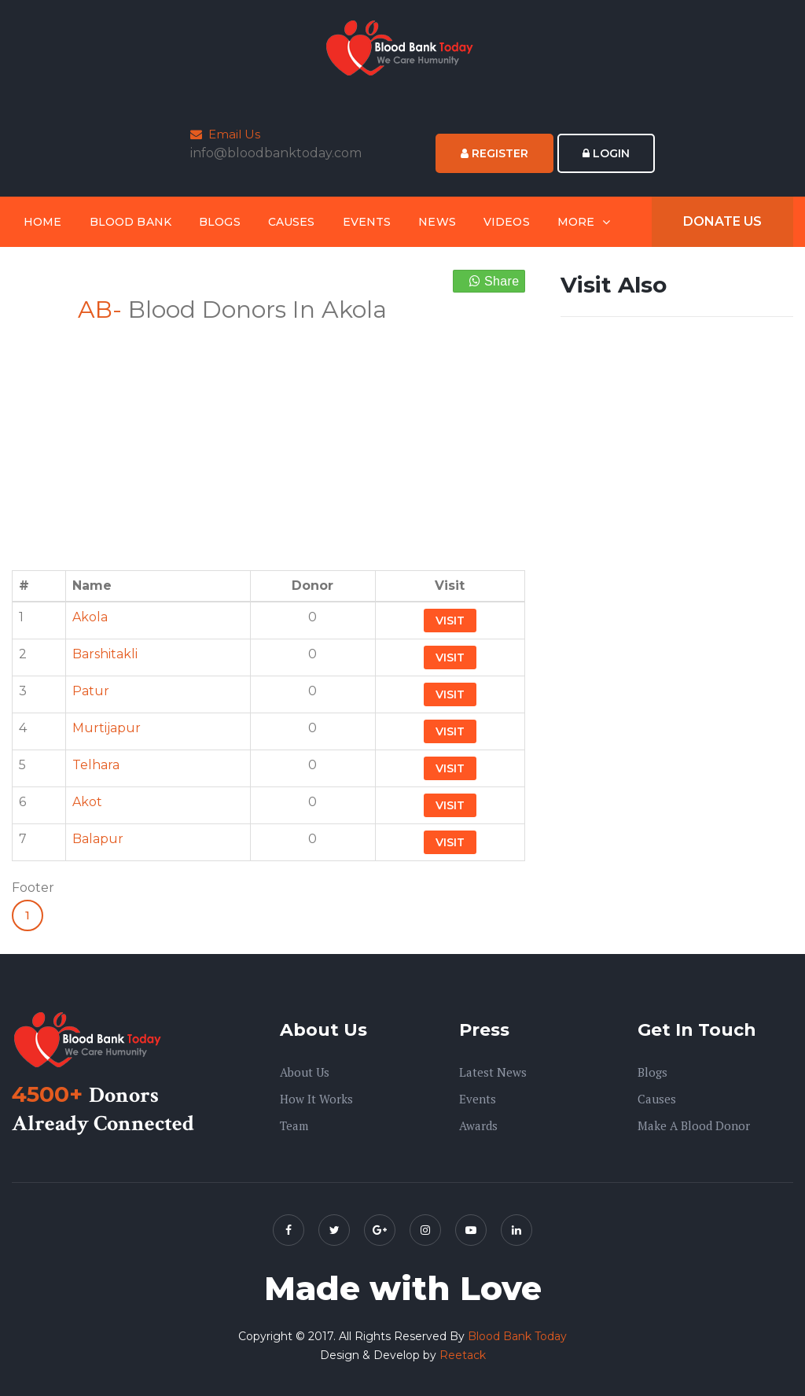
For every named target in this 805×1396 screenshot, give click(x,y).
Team (294, 1125)
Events (367, 222)
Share (494, 281)
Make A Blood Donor (694, 1125)
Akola (90, 617)
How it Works (316, 1099)
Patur (90, 690)
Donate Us (722, 221)
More (576, 222)
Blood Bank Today (517, 1336)
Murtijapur (106, 727)
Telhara (95, 764)
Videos (506, 222)
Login (606, 153)
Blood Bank (130, 222)
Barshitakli (105, 653)
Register (494, 153)
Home (43, 222)
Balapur (97, 838)
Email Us (225, 134)
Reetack (462, 1355)
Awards (478, 1125)
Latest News (493, 1072)
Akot (87, 801)
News (437, 222)
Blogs (220, 222)
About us (304, 1072)
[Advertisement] (268, 437)
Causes (291, 222)
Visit (450, 620)
